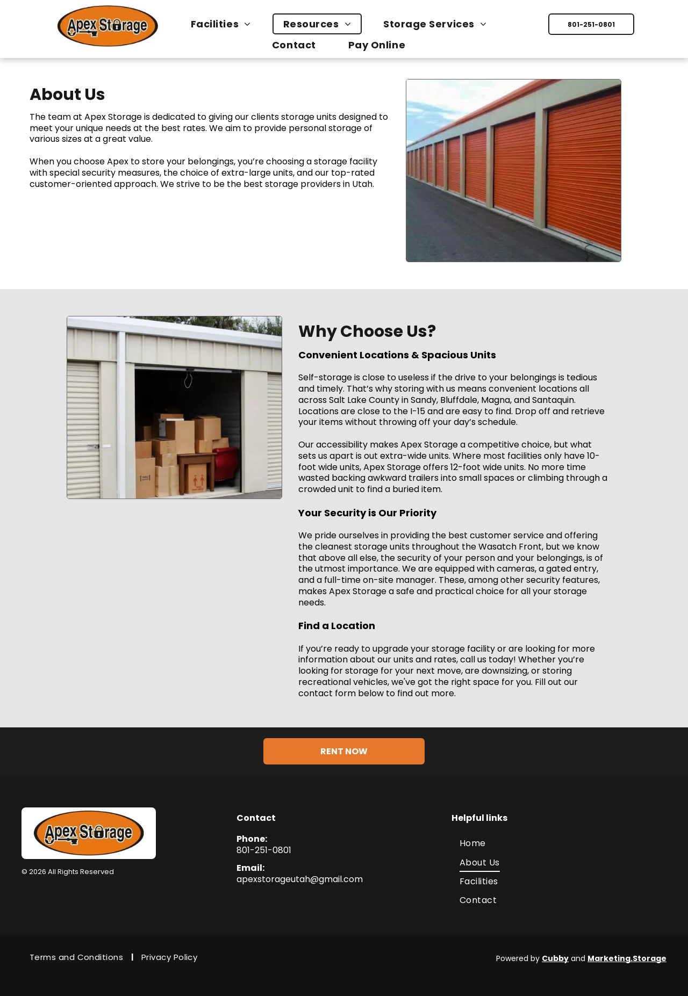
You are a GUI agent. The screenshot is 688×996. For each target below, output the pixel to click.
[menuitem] (226, 23)
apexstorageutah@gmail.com (299, 879)
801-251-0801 (263, 850)
